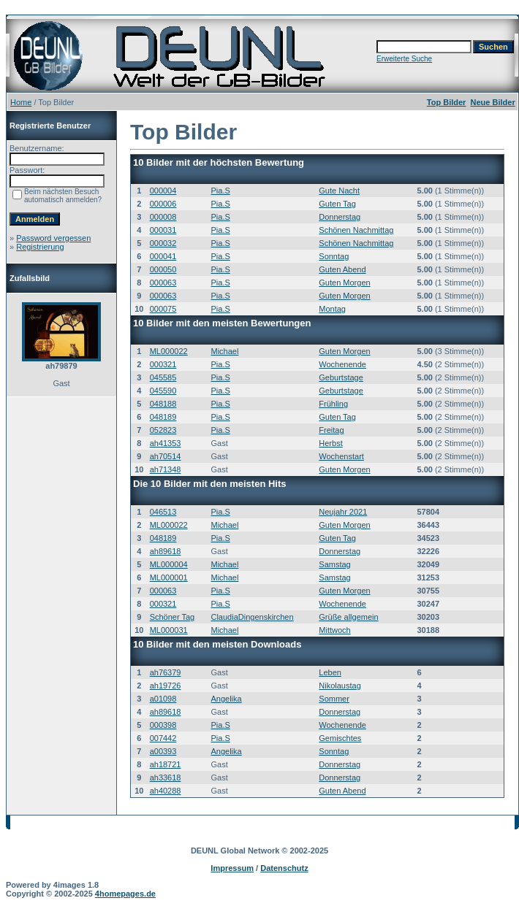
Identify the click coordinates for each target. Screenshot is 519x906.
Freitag (331, 430)
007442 (163, 738)
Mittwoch (334, 630)
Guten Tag (337, 203)
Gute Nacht (339, 190)
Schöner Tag (172, 617)
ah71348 (165, 469)
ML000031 (169, 630)
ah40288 (165, 790)
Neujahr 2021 (343, 511)
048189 (163, 416)
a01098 (163, 698)
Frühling (333, 403)
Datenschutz (284, 868)
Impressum (232, 868)
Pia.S (220, 190)
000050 (163, 269)
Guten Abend (342, 269)
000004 (163, 190)
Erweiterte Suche (404, 59)
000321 (163, 364)
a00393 (163, 751)
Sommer (334, 698)
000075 (163, 308)
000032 (163, 243)
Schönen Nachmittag (356, 230)
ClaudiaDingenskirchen (252, 617)
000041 (163, 256)
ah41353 (165, 443)
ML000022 (169, 351)
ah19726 (165, 685)
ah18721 (165, 764)
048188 (163, 403)
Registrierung (40, 246)
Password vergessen (53, 238)
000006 (163, 203)
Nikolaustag (339, 685)
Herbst (330, 443)
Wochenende (342, 364)
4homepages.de (125, 893)
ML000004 (169, 564)
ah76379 (165, 672)
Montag (332, 308)
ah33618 (165, 777)
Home (20, 102)
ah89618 (165, 551)
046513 (163, 511)
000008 (163, 216)
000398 (163, 725)
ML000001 (169, 577)
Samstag (334, 564)
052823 (163, 430)
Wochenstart (341, 456)
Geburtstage (341, 377)
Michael (224, 351)
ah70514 (165, 456)
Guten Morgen (344, 282)
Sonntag (334, 256)
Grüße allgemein (348, 617)
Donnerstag (339, 216)
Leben (330, 672)
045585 (163, 377)
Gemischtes (340, 738)
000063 (163, 282)
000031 (163, 230)
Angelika (226, 698)
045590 (163, 390)
